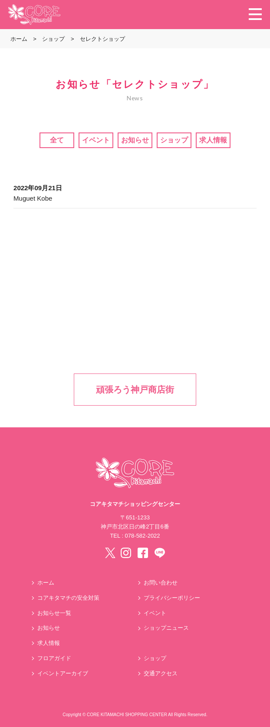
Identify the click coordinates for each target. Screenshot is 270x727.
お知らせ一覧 (54, 613)
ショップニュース (166, 628)
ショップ (174, 140)
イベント (96, 140)
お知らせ (135, 140)
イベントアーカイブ (62, 673)
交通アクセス (161, 673)
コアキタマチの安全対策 (68, 598)
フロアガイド (54, 658)
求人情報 (213, 140)
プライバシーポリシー (172, 598)
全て (57, 140)
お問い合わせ (161, 582)
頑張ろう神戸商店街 (135, 389)
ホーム (45, 582)
